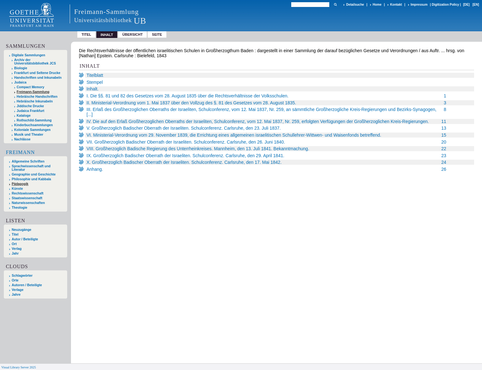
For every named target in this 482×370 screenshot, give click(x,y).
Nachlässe (22, 139)
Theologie (19, 207)
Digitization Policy (445, 4)
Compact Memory (30, 87)
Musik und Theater (28, 134)
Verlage (17, 290)
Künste (17, 188)
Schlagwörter (22, 275)
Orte (15, 280)
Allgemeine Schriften (28, 161)
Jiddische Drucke (30, 106)
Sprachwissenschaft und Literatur (31, 167)
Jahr (15, 253)
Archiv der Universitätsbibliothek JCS (35, 61)
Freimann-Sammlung (33, 92)
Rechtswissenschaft (27, 193)
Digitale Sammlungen (28, 55)
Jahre (16, 294)
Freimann (20, 152)
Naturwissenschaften (28, 203)
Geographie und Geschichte (34, 174)
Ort (14, 244)
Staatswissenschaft (27, 198)
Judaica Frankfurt (30, 111)
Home (377, 4)
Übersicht (132, 34)
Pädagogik (20, 184)
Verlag (17, 248)
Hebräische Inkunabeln (35, 101)
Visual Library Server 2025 (18, 367)
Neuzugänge (21, 229)
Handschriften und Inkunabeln (38, 77)
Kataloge (24, 115)
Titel (86, 34)
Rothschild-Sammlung (34, 120)
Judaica (20, 82)
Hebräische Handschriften (37, 96)
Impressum (419, 4)
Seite (157, 34)
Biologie (20, 68)
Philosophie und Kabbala (31, 179)
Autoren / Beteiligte (27, 285)
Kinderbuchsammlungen (33, 125)
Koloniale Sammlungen (32, 130)
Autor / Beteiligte (25, 239)
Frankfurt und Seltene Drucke (37, 73)
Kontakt (396, 4)
